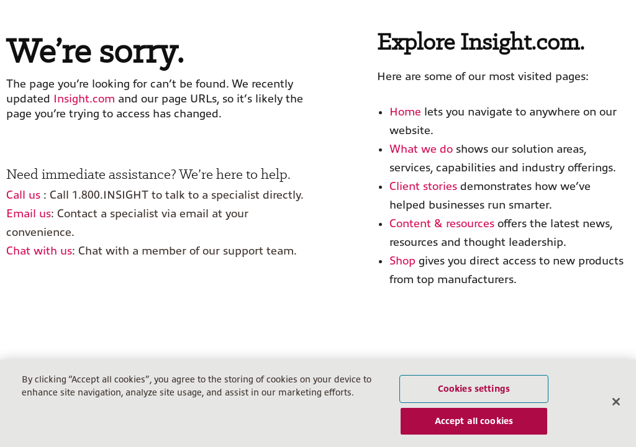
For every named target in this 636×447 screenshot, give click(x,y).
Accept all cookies (474, 421)
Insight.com (84, 99)
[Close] (616, 401)
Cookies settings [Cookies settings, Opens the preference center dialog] (474, 389)
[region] (318, 403)
